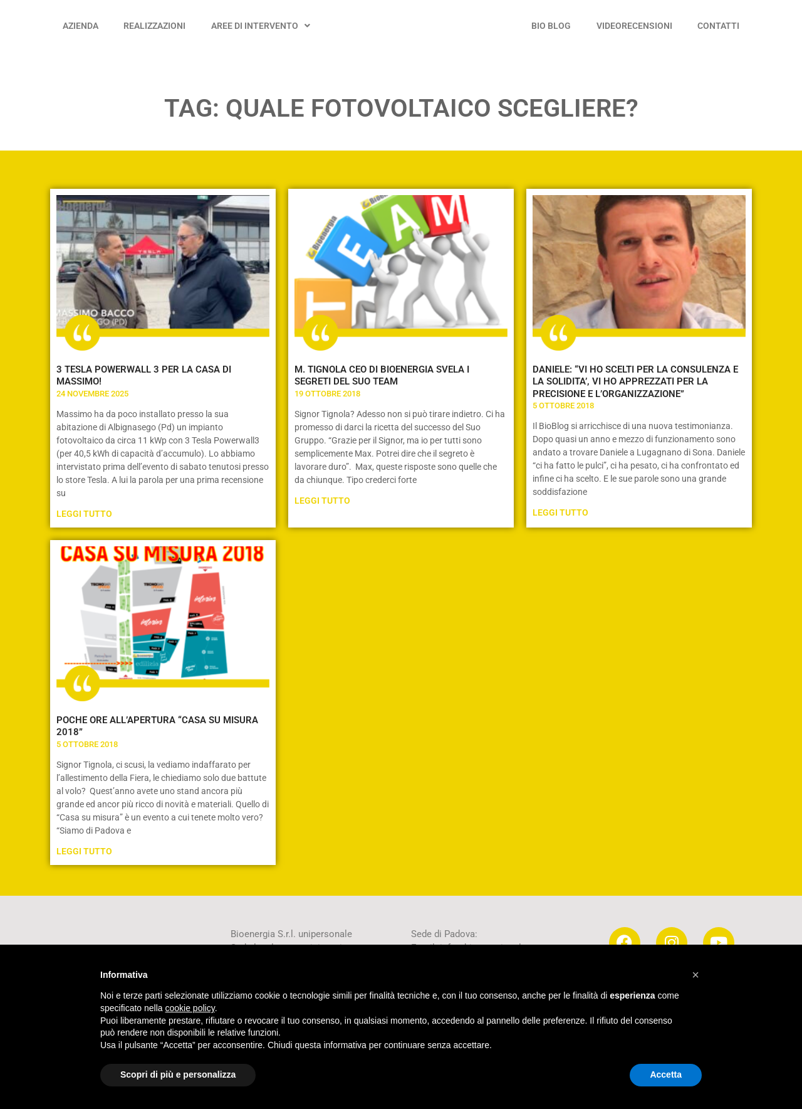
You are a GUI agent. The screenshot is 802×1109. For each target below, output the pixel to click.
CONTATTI (718, 26)
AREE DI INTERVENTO (260, 25)
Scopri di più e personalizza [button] (178, 1074)
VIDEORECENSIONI (634, 26)
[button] (695, 975)
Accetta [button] (666, 1074)
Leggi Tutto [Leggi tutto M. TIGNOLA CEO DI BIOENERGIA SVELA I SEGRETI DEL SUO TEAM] (322, 501)
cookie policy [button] (190, 1008)
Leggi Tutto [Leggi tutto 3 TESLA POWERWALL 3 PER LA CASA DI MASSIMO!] (84, 514)
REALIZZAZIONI (154, 26)
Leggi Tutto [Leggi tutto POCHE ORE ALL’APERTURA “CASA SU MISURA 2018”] (84, 851)
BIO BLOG (551, 26)
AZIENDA (80, 26)
